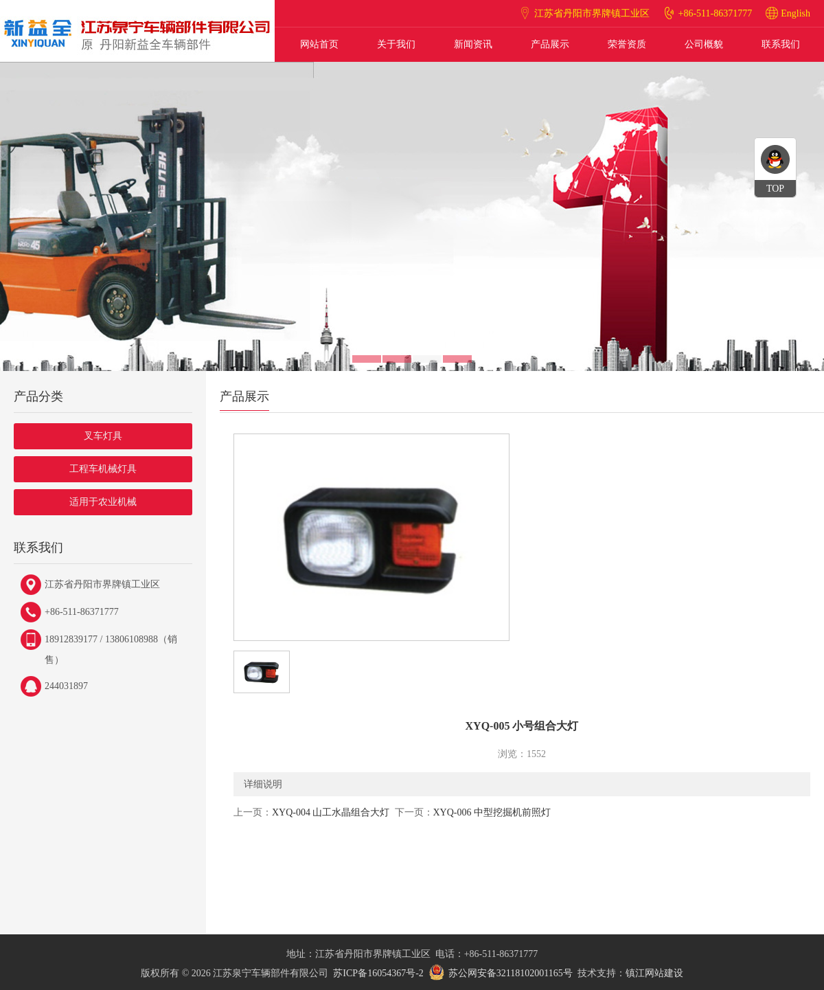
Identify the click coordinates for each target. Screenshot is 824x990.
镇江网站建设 (654, 973)
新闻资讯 (473, 44)
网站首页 (319, 44)
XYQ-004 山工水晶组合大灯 (331, 812)
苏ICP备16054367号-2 (378, 973)
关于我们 (396, 44)
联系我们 (781, 44)
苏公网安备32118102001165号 (510, 973)
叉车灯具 (103, 436)
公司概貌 (704, 44)
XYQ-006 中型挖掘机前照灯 (492, 812)
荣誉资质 (627, 44)
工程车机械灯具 (103, 469)
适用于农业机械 (103, 502)
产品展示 (550, 44)
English (795, 13)
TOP (775, 188)
